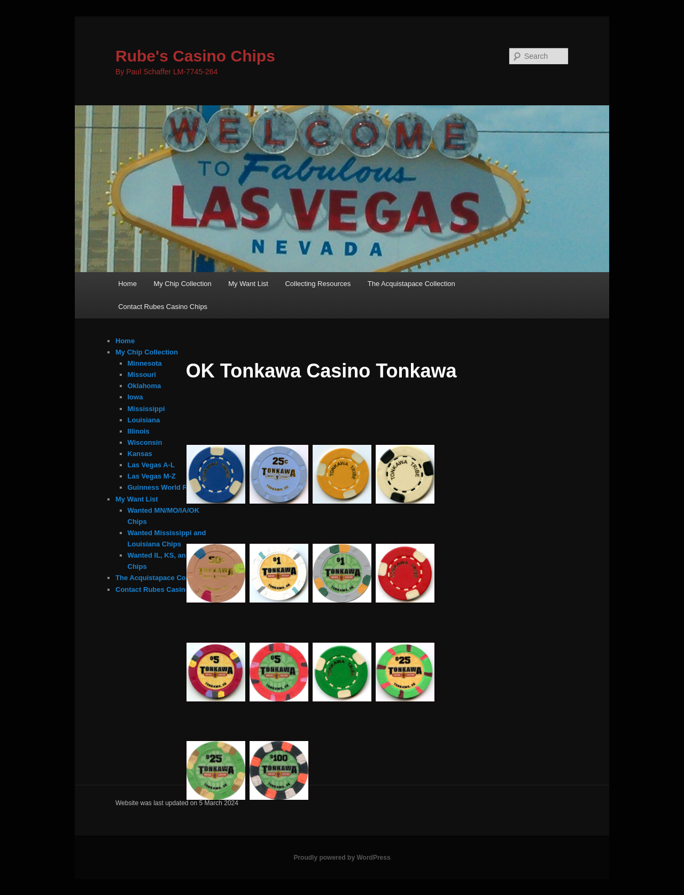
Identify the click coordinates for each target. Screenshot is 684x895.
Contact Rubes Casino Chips (162, 307)
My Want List (248, 284)
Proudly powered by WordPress (341, 857)
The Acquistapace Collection (411, 284)
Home (127, 284)
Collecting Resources (318, 284)
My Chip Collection (182, 284)
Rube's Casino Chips (195, 56)
